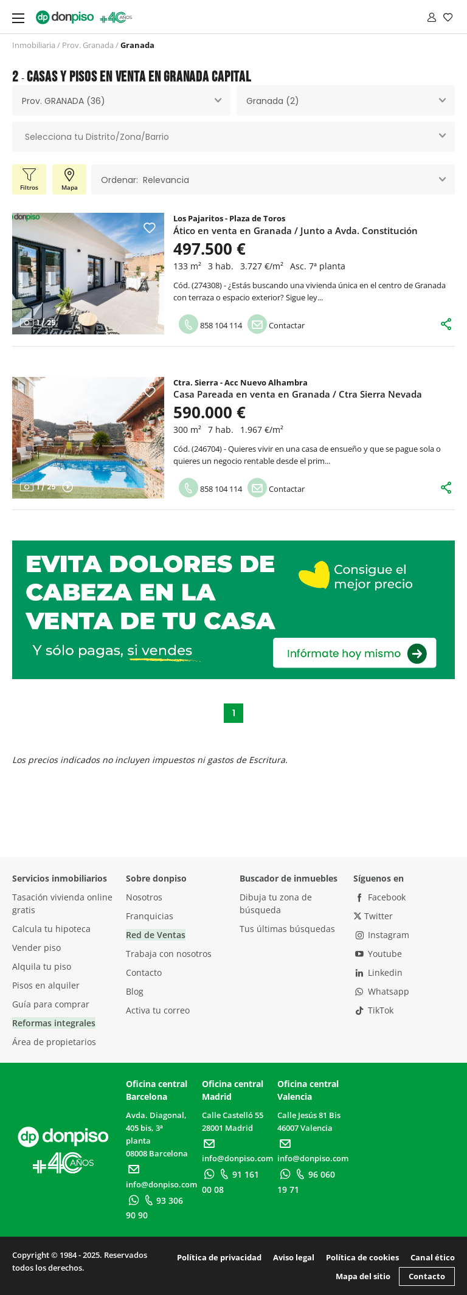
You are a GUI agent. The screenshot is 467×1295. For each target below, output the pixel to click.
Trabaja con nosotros (169, 953)
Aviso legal (293, 1257)
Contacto (144, 972)
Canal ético (432, 1257)
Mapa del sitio (363, 1276)
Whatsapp (381, 991)
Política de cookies (362, 1257)
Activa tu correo (158, 1010)
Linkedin (378, 972)
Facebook (379, 897)
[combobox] (121, 100)
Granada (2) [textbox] (272, 101)
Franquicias (149, 916)
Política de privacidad (219, 1257)
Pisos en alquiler (46, 985)
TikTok (373, 1010)
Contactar (276, 325)
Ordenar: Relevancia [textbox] (145, 180)
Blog (135, 991)
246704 (207, 448)
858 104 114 (210, 325)
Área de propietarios (54, 1042)
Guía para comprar (50, 1004)
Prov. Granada (88, 45)
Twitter (373, 916)
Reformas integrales (53, 1023)
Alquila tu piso (41, 966)
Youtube (377, 953)
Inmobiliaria (33, 45)
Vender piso (36, 947)
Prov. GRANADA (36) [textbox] (63, 101)
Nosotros (144, 897)
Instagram (381, 935)
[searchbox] (233, 137)
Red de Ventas (155, 935)
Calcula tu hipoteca (51, 928)
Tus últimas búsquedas (287, 928)
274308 (207, 285)
